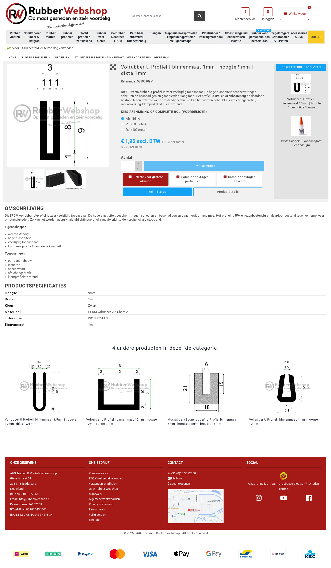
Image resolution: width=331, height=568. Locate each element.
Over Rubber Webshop (103, 488)
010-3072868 (30, 494)
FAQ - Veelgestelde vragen (106, 478)
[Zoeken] (159, 16)
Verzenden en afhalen (103, 483)
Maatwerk (95, 494)
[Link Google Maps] (196, 504)
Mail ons (176, 478)
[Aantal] (131, 166)
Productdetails (228, 191)
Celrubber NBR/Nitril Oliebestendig (136, 36)
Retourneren (97, 509)
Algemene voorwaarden (104, 499)
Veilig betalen (97, 514)
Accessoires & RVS (299, 35)
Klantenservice (98, 473)
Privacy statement (101, 504)
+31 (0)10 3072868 (183, 473)
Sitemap (94, 519)
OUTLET (316, 37)
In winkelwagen (204, 165)
